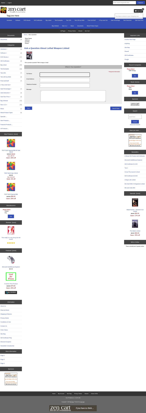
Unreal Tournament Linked (132, 172)
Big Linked (48, 20)
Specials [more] (135, 193)
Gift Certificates (38, 20)
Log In (10, 3)
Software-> (11, 53)
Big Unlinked (55, 26)
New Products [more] (11, 134)
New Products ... (5, 120)
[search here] (135, 117)
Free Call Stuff (92, 20)
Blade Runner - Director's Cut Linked (135, 205)
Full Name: (29, 73)
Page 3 (3, 359)
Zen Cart (87, 31)
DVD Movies (27, 20)
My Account (61, 393)
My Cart (139, 10)
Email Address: (30, 79)
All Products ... (5, 128)
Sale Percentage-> (11, 89)
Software (17, 20)
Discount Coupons (6, 342)
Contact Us (4, 326)
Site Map (3, 334)
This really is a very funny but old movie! (11, 233)
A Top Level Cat (103, 20)
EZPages (63, 31)
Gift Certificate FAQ (6, 338)
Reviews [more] (11, 222)
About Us (3, 306)
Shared (80, 31)
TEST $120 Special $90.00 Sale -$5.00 (11, 146)
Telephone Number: (31, 84)
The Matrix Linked (135, 226)
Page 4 (3, 363)
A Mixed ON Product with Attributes (135, 156)
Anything (127, 43)
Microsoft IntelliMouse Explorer (11, 261)
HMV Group (135, 70)
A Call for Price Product (11, 278)
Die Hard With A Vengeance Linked (135, 184)
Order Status (4, 330)
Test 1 (126, 168)
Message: (29, 89)
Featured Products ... (7, 124)
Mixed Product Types (92, 26)
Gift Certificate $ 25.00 (131, 176)
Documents (80, 26)
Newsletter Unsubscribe (7, 346)
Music (72, 26)
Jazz (135, 87)
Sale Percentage (115, 20)
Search (135, 111)
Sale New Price (139, 20)
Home (3, 3)
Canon (11, 211)
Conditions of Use (6, 322)
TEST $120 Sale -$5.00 (11, 168)
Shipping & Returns (6, 314)
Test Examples (59, 20)
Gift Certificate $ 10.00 (131, 164)
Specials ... (4, 116)
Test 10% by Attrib (79, 20)
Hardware (9, 20)
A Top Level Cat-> (6, 85)
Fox (11, 213)
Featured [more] (11, 250)
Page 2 (3, 355)
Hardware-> (11, 49)
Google (127, 59)
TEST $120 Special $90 (11, 189)
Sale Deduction (127, 20)
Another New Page (130, 39)
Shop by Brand (5, 310)
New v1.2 (64, 26)
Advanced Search (135, 124)
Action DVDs (94, 393)
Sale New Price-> (11, 97)
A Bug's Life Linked (130, 180)
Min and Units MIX (130, 188)
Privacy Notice (72, 31)
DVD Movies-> (11, 57)
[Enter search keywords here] (124, 2)
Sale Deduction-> (11, 93)
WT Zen (72, 401)
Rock (135, 89)
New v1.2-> (11, 105)
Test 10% (68, 20)
